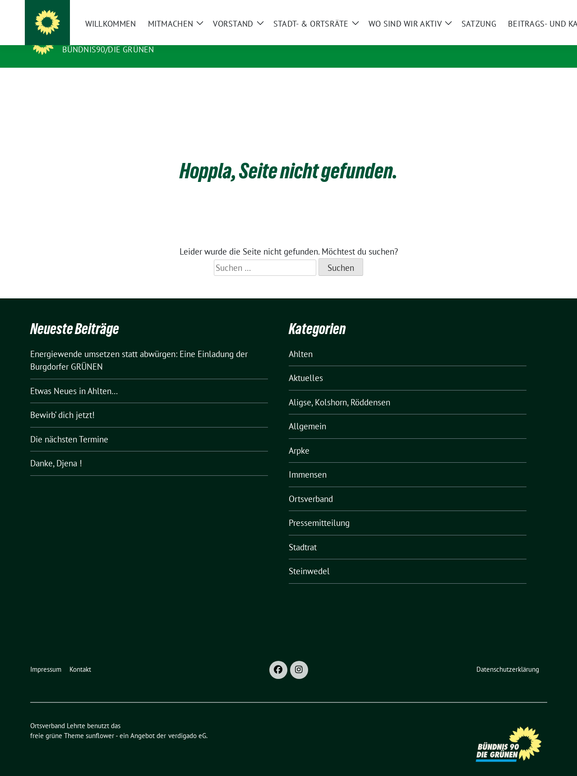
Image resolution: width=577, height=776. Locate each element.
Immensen (308, 460)
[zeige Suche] (531, 9)
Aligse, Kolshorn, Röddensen (339, 388)
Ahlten (301, 340)
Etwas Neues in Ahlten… (74, 377)
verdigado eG (187, 721)
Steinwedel (309, 557)
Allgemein (307, 412)
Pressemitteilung (319, 508)
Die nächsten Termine (69, 425)
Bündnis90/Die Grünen (108, 49)
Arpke (299, 436)
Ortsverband (311, 484)
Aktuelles (306, 363)
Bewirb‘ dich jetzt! (62, 400)
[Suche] (518, 9)
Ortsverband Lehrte (112, 36)
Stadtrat (303, 533)
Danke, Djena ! (56, 449)
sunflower (100, 721)
